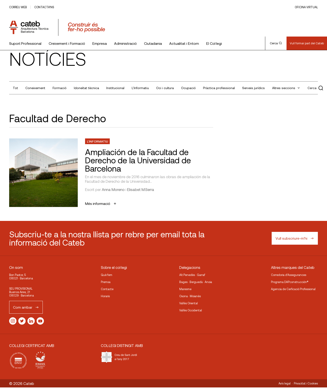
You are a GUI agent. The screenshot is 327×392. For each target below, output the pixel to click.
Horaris (105, 296)
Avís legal (285, 383)
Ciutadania (153, 43)
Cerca (276, 43)
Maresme (185, 289)
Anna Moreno (113, 189)
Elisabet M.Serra (140, 189)
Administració (125, 43)
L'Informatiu (140, 88)
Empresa (99, 43)
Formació (60, 88)
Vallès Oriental (188, 303)
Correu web (18, 7)
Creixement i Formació (67, 43)
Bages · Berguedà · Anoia (195, 281)
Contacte (107, 289)
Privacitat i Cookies (306, 383)
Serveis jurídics (253, 88)
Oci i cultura (165, 88)
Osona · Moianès (190, 296)
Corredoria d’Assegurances (288, 274)
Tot (15, 88)
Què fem (106, 274)
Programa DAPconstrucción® (289, 281)
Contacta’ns (44, 7)
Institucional (115, 88)
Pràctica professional (219, 88)
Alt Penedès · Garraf (192, 274)
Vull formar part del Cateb (307, 43)
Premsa (105, 281)
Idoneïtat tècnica (86, 88)
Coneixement (35, 88)
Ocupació (188, 88)
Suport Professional (25, 43)
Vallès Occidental (190, 310)
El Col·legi (214, 43)
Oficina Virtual (306, 7)
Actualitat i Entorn (184, 43)
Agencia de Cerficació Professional (293, 289)
